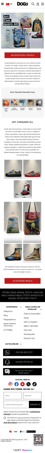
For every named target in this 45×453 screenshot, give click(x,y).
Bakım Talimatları (31, 326)
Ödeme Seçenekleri (32, 313)
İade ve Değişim (30, 321)
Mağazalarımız (10, 319)
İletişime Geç (29, 338)
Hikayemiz (8, 311)
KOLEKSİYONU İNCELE (22, 55)
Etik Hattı (28, 330)
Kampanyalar (29, 334)
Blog (6, 315)
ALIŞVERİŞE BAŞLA (22, 280)
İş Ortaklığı (8, 329)
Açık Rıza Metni (10, 422)
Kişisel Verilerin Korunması (10, 324)
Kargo (26, 317)
